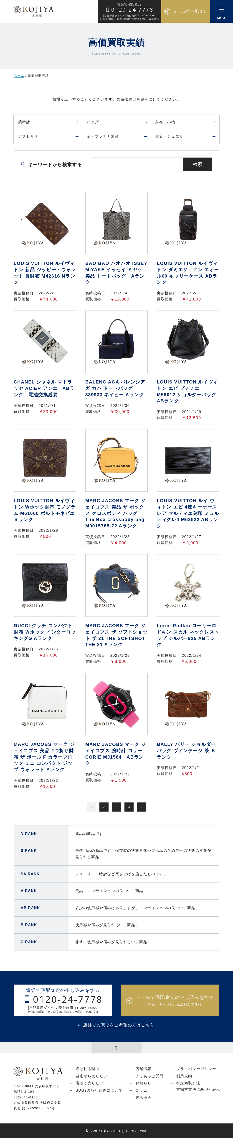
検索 (197, 164)
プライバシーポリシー (196, 1069)
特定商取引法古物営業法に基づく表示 (198, 1086)
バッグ (117, 122)
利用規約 (184, 1076)
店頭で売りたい (90, 1083)
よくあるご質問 (149, 1076)
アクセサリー (48, 136)
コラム (141, 1090)
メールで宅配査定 (186, 11)
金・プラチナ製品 (117, 136)
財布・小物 (185, 122)
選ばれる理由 (88, 1069)
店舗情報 (143, 1069)
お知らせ (143, 1083)
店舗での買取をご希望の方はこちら (118, 1025)
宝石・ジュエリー (185, 136)
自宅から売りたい (92, 1076)
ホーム (19, 75)
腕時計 (48, 122)
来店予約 (143, 1098)
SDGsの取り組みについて (99, 1090)
